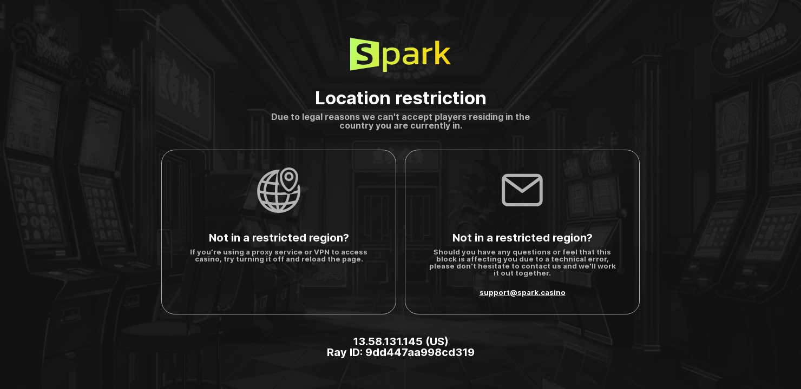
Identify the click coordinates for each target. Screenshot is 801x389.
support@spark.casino (523, 292)
